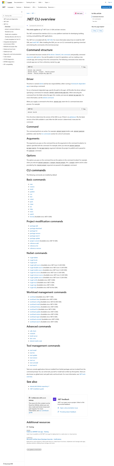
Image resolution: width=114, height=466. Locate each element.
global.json (73, 117)
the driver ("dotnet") (55, 54)
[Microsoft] (3, 2)
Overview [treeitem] (7, 26)
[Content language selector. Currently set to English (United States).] (10, 463)
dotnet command (48, 98)
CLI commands (46, 134)
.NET (33, 13)
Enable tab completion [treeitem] (11, 34)
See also (95, 21)
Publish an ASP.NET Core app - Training (38, 432)
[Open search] (105, 2)
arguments (30, 57)
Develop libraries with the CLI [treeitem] (13, 37)
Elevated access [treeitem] (9, 31)
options (38, 57)
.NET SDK (50, 40)
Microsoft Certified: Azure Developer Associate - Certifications (44, 439)
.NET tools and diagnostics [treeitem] (11, 19)
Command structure (98, 16)
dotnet (41, 84)
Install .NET (35, 42)
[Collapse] (22, 12)
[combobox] (12, 15)
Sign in (110, 2)
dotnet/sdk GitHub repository (39, 386)
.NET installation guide (37, 389)
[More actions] (85, 13)
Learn (28, 13)
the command (65, 54)
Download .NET (106, 7)
